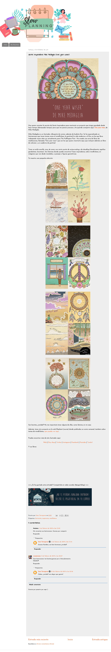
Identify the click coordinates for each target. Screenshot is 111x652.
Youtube (83, 442)
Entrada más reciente (38, 640)
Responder (36, 534)
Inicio (5, 45)
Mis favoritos (15, 45)
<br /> (38, 462)
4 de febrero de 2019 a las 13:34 (61, 542)
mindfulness (53, 518)
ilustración (38, 518)
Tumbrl (89, 442)
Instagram (67, 442)
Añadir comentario (35, 584)
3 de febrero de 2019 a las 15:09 (49, 528)
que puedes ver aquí (51, 431)
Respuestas (39, 538)
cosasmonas (37, 556)
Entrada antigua (100, 640)
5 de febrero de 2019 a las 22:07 (51, 556)
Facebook (75, 442)
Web (45, 442)
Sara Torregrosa (41, 515)
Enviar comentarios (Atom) (45, 644)
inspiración (45, 518)
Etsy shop (51, 442)
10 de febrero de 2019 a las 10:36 (62, 571)
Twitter (59, 442)
